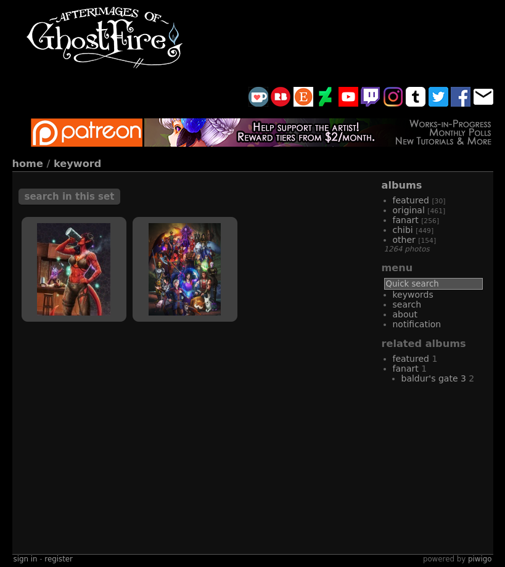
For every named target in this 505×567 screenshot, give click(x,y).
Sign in (26, 559)
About (405, 314)
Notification (417, 324)
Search (407, 304)
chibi (403, 230)
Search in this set (70, 196)
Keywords (413, 295)
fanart (406, 220)
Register (58, 559)
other (404, 240)
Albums (402, 185)
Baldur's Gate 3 (433, 378)
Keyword (77, 163)
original (409, 210)
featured (411, 200)
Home (27, 163)
